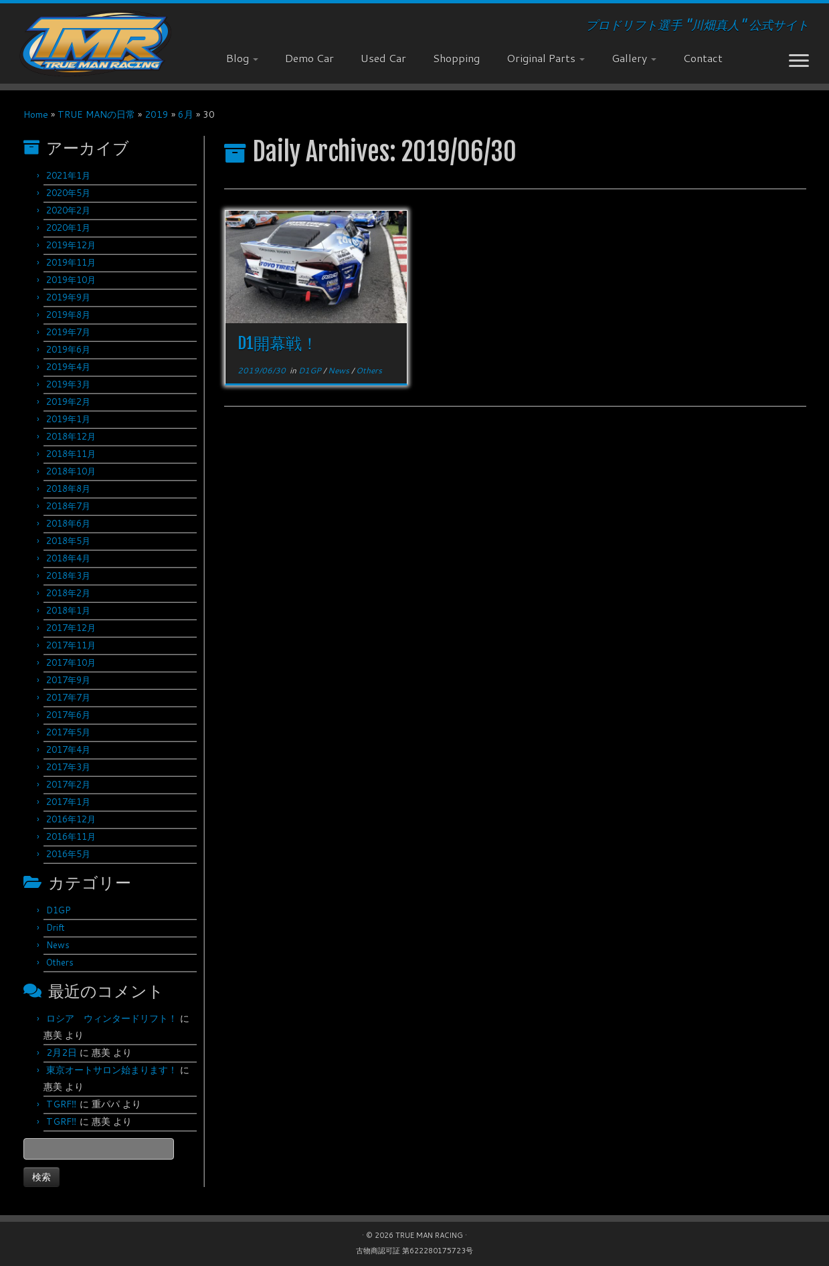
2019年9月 (68, 297)
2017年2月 (68, 784)
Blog (242, 58)
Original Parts (545, 58)
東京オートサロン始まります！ (111, 1070)
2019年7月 (68, 332)
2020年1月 (68, 227)
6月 (185, 114)
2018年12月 (71, 436)
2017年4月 (68, 749)
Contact (703, 58)
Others (60, 962)
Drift (55, 927)
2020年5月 (68, 193)
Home (35, 114)
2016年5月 (68, 854)
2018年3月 (68, 575)
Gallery (634, 58)
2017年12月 (71, 628)
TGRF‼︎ (61, 1104)
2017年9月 (68, 680)
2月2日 (61, 1052)
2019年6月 (68, 349)
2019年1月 (68, 419)
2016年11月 (71, 836)
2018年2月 (68, 593)
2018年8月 (68, 488)
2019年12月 (71, 245)
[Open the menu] (799, 62)
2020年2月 (68, 210)
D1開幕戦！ (278, 343)
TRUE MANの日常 (96, 114)
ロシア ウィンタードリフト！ (111, 1018)
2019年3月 (68, 384)
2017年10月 (71, 662)
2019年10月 (71, 280)
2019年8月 (68, 314)
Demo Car (309, 58)
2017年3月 (68, 767)
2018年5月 (68, 541)
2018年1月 (68, 610)
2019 (157, 114)
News (58, 945)
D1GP (58, 910)
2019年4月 (68, 367)
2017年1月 (68, 802)
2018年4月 (68, 558)
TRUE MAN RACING (429, 1235)
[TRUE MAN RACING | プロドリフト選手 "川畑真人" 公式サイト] (95, 43)
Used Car (383, 58)
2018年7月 (68, 506)
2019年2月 (68, 401)
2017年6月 (68, 715)
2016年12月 (71, 819)
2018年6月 (68, 523)
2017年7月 (68, 697)
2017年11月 (71, 645)
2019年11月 (71, 262)
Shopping (456, 58)
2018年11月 (71, 454)
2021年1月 (68, 175)
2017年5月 (68, 732)
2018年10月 (71, 471)
